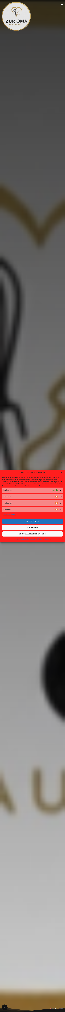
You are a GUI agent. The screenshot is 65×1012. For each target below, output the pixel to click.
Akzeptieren (32, 521)
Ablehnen (32, 527)
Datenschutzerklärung (34, 539)
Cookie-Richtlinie (20, 539)
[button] (61, 473)
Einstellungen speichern (32, 534)
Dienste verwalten (9, 515)
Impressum (46, 539)
